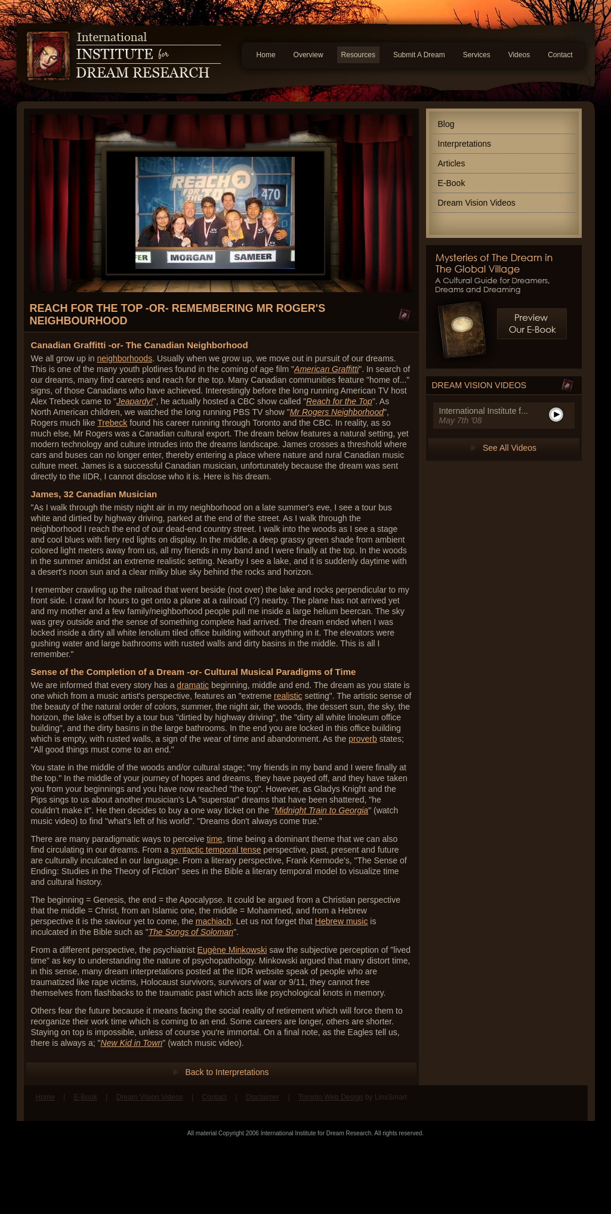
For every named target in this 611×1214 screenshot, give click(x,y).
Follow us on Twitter (569, 1103)
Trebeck (112, 423)
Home (266, 55)
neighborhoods (125, 358)
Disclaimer (262, 1097)
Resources (358, 55)
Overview (308, 55)
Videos (519, 55)
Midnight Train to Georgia (321, 810)
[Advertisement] (305, 1175)
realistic (288, 696)
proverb (362, 739)
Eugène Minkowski (232, 950)
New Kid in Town (132, 1043)
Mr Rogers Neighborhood (337, 412)
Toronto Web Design (330, 1097)
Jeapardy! (134, 401)
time (214, 839)
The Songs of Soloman (191, 932)
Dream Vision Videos (477, 203)
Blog (446, 124)
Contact (560, 55)
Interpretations (465, 143)
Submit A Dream (419, 55)
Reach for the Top (339, 401)
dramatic (193, 685)
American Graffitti (326, 369)
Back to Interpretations (227, 1072)
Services (476, 55)
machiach (214, 921)
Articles (451, 163)
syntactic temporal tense (216, 849)
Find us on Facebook (547, 1103)
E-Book (451, 183)
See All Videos (509, 448)
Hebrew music (341, 921)
